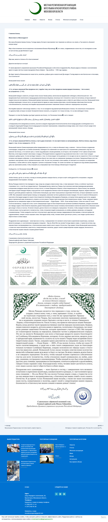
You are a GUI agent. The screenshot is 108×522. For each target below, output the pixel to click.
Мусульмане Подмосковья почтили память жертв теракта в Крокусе (28, 463)
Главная (29, 19)
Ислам (50, 19)
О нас (79, 19)
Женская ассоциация (68, 19)
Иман (36, 19)
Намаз (57, 456)
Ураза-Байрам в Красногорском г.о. (60, 445)
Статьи (57, 19)
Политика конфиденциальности (10, 518)
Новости (43, 19)
